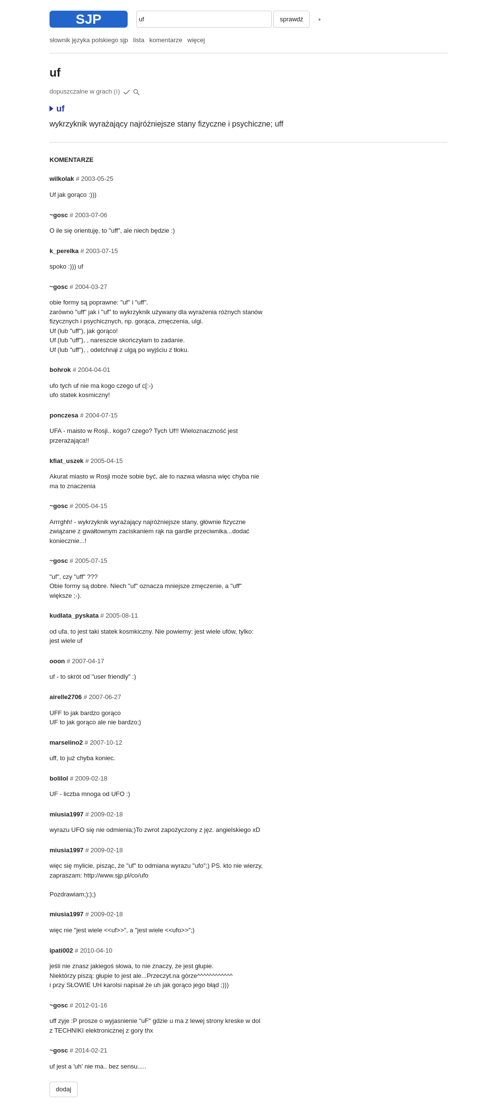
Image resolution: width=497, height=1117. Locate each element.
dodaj (63, 1089)
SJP (88, 19)
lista (138, 40)
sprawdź (291, 19)
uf (57, 108)
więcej (196, 40)
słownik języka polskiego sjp (89, 40)
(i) (117, 91)
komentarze (165, 40)
